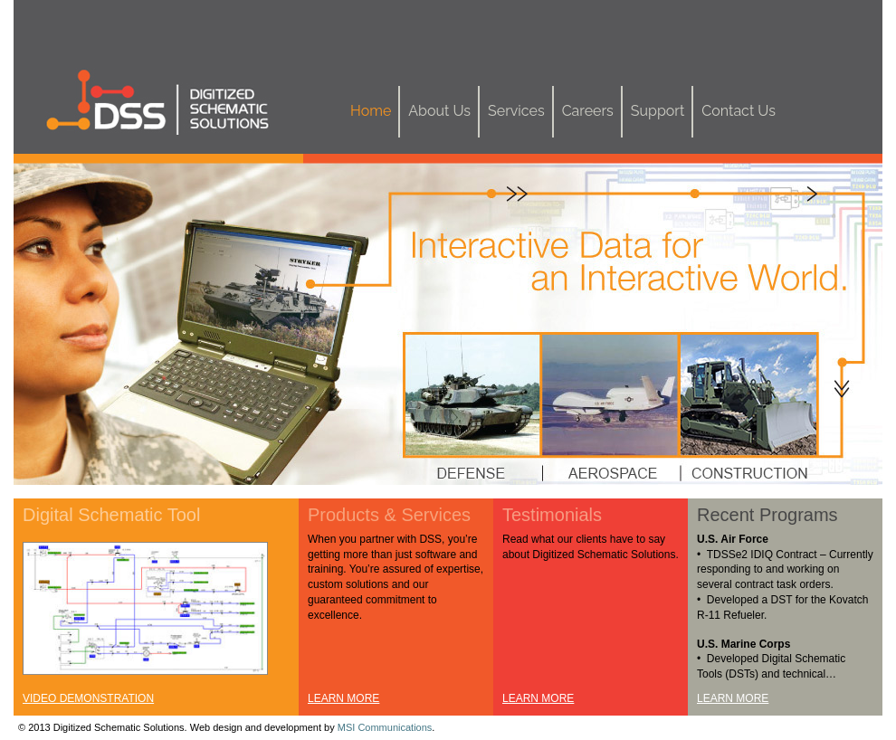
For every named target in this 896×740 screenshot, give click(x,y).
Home (370, 110)
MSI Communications (385, 727)
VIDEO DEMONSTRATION (88, 698)
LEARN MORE (343, 698)
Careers (588, 110)
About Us (439, 110)
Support (657, 110)
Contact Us (738, 110)
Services (516, 110)
